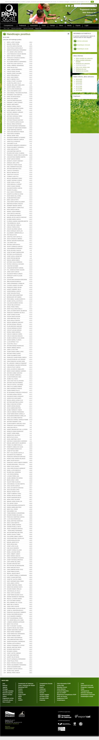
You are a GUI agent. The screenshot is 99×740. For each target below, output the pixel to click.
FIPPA (20, 696)
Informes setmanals (28, 28)
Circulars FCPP (44, 698)
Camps (52, 25)
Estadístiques (61, 700)
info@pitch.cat (8, 723)
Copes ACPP (22, 694)
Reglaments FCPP (62, 698)
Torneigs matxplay (8, 691)
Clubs (44, 25)
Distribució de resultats (82, 71)
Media (69, 25)
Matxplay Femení (62, 687)
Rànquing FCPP (23, 687)
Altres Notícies (61, 689)
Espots (78, 25)
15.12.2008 (79, 90)
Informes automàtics (16, 28)
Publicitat (42, 700)
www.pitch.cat (15, 723)
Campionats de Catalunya (25, 683)
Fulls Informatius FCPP (64, 683)
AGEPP (20, 700)
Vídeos (5, 696)
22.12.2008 (79, 88)
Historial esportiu (8, 693)
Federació (22, 25)
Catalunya (42, 689)
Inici (8, 28)
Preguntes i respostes (87, 687)
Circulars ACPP (44, 696)
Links (82, 683)
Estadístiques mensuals (82, 45)
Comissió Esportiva (63, 691)
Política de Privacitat (9, 727)
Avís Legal (7, 726)
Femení (20, 689)
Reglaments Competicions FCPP (66, 694)
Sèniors (20, 691)
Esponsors (43, 691)
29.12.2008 (79, 86)
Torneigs (5, 689)
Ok (92, 1)
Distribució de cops (81, 69)
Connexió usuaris (8, 700)
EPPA (20, 698)
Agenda (5, 687)
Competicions (8, 25)
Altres (61, 25)
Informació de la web (87, 685)
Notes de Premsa (62, 696)
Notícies (5, 685)
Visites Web (60, 685)
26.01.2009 (79, 79)
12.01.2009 (79, 83)
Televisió (42, 685)
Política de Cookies (9, 728)
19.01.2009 (79, 81)
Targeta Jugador (44, 694)
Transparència (85, 691)
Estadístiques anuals (81, 48)
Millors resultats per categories (84, 58)
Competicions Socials (46, 683)
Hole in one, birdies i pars (83, 67)
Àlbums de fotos (7, 694)
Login (86, 25)
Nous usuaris (6, 702)
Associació (34, 25)
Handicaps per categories (83, 63)
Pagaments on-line (8, 698)
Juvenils (20, 693)
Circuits (42, 693)
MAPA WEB (5, 680)
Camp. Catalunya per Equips (26, 685)
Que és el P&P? (61, 693)
